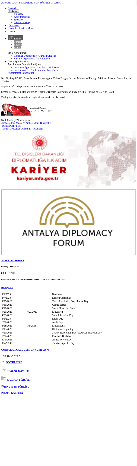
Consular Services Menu (21, 28)
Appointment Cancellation (21, 72)
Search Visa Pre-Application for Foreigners (36, 70)
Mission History (22, 22)
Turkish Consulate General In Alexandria (22, 128)
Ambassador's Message (13, 123)
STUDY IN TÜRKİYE (18, 379)
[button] (68, 287)
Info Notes (14, 25)
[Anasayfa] (12, 8)
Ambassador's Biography (38, 123)
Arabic (17, 47)
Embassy (13, 11)
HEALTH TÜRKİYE (18, 371)
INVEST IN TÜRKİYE (15, 386)
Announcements (22, 16)
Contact (13, 31)
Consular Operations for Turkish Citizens (35, 55)
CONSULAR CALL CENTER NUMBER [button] (26, 349)
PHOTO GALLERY (12, 393)
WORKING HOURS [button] (12, 260)
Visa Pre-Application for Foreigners (32, 58)
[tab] (68, 260)
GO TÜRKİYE (14, 362)
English (15, 38)
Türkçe (17, 41)
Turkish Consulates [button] (11, 125)
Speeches (18, 19)
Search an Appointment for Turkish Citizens (36, 67)
